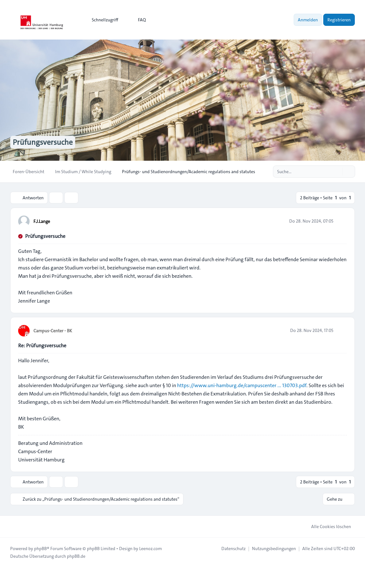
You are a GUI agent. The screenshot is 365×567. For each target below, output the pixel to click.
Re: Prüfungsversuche (42, 345)
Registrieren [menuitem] (339, 20)
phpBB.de (76, 556)
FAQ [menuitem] (138, 20)
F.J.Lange (41, 221)
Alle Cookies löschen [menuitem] (327, 526)
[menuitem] (102, 20)
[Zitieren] (341, 221)
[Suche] (337, 171)
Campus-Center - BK (52, 331)
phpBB (40, 548)
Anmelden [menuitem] (308, 20)
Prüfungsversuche (45, 236)
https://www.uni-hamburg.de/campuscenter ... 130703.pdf (241, 385)
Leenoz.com (150, 548)
